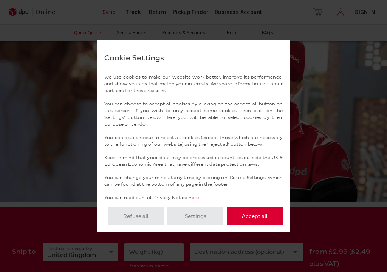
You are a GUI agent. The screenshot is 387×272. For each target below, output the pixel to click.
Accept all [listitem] (255, 216)
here (194, 197)
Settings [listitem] (195, 216)
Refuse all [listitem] (136, 216)
